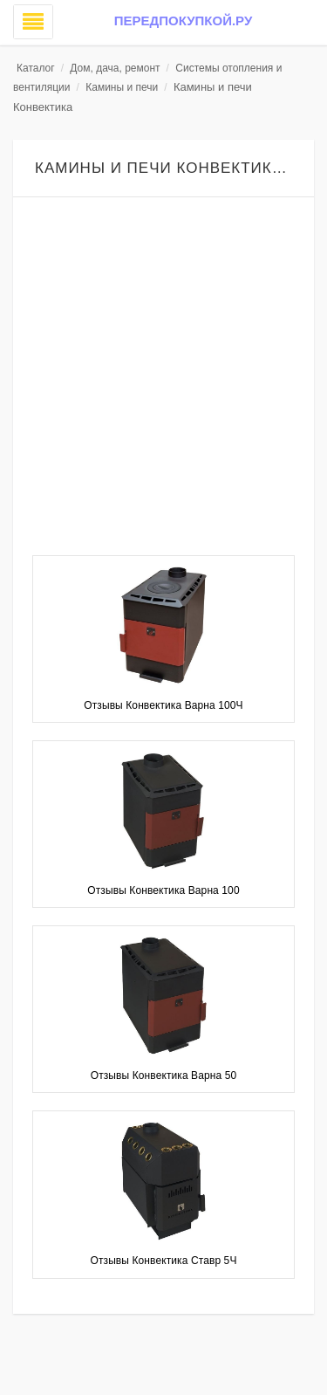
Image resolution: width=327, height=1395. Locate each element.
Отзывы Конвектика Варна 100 (163, 890)
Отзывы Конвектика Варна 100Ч (163, 705)
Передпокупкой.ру (183, 20)
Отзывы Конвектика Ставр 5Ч (164, 1260)
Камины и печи (121, 87)
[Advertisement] (163, 378)
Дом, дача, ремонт (115, 68)
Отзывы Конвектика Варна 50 (164, 1075)
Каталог (36, 68)
